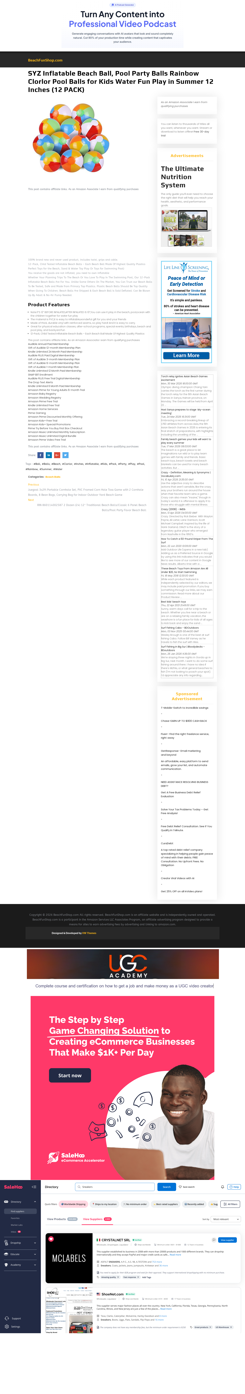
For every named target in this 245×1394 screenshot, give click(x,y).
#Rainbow (32, 469)
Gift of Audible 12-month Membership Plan (54, 347)
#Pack (112, 463)
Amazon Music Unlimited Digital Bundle (52, 436)
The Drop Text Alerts (40, 382)
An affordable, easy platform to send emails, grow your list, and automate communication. (184, 765)
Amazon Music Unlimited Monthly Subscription (56, 432)
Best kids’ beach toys (173, 601)
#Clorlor (67, 463)
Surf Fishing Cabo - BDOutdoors (180, 627)
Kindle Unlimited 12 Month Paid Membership (54, 370)
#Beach (55, 463)
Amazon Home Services (43, 409)
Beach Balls (52, 477)
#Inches (78, 463)
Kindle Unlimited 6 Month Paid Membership (54, 386)
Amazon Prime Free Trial (43, 401)
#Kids (103, 463)
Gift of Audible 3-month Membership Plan (54, 359)
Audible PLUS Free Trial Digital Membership (54, 378)
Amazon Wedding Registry (44, 397)
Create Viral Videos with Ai (177, 878)
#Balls (46, 463)
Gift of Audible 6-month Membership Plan (54, 363)
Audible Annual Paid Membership (48, 344)
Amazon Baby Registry (42, 393)
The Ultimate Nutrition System (182, 177)
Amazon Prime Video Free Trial (47, 439)
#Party (122, 463)
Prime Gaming (37, 413)
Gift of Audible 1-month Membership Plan (53, 367)
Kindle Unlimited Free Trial (43, 405)
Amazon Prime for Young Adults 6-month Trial (56, 390)
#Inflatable (92, 463)
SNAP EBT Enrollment (40, 374)
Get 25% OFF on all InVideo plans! (181, 891)
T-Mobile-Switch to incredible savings (185, 708)
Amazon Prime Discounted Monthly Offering (55, 416)
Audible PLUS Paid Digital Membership (51, 355)
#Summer (45, 469)
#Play (131, 463)
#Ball (37, 463)
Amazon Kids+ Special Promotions (49, 424)
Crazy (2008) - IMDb (173, 509)
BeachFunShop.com (45, 60)
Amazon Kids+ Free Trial (42, 420)
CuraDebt (167, 843)
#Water (57, 469)
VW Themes (89, 933)
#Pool (140, 463)
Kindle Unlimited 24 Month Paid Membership (55, 351)
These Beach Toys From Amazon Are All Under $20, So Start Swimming (184, 570)
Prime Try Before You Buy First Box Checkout (55, 428)
